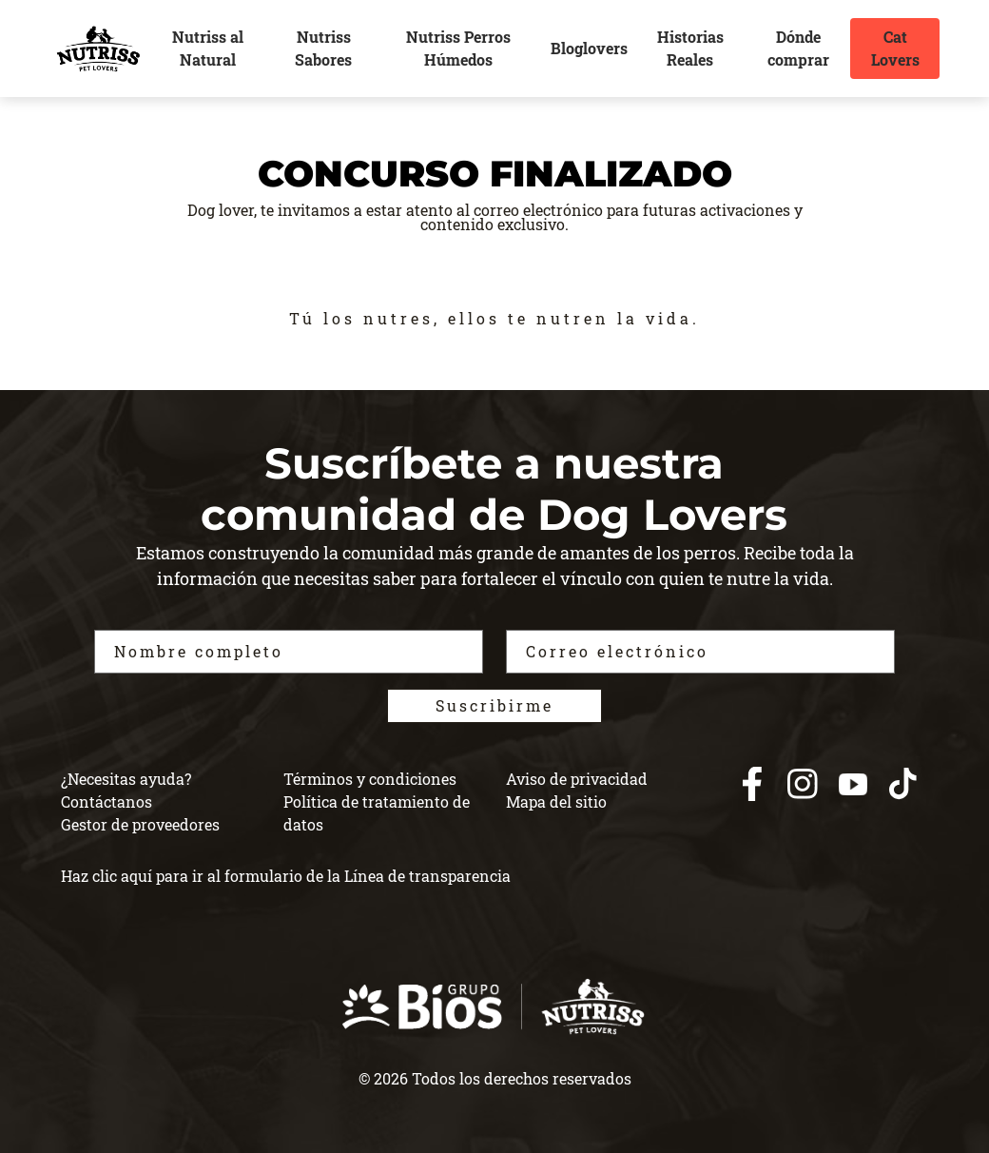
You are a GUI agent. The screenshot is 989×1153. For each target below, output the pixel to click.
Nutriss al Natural (207, 48)
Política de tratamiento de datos (376, 812)
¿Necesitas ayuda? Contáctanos (126, 790)
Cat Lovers (895, 48)
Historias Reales (690, 48)
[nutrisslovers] (97, 48)
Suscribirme (494, 705)
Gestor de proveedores (140, 824)
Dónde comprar (798, 48)
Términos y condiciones (369, 779)
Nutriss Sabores (323, 48)
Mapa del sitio (556, 801)
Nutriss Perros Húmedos (458, 48)
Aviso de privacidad (577, 779)
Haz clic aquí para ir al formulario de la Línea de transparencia (286, 876)
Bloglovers (589, 48)
